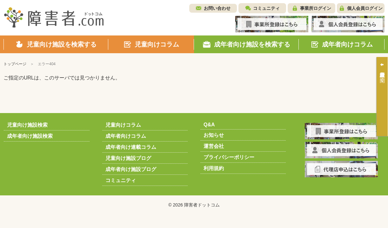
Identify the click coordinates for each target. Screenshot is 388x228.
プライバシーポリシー (229, 157)
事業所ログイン (315, 8)
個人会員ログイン (365, 8)
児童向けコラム (123, 125)
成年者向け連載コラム (130, 147)
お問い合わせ (217, 8)
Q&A (209, 124)
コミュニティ (266, 8)
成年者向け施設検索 (30, 136)
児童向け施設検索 (27, 125)
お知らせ (214, 135)
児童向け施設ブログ (128, 158)
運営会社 (214, 146)
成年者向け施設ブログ (130, 169)
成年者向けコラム (125, 136)
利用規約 (214, 168)
